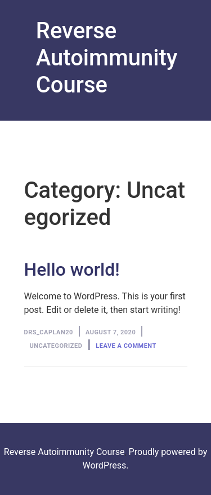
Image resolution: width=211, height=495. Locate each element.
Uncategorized (56, 346)
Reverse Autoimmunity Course (107, 57)
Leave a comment (126, 346)
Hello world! (72, 269)
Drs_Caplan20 (48, 332)
